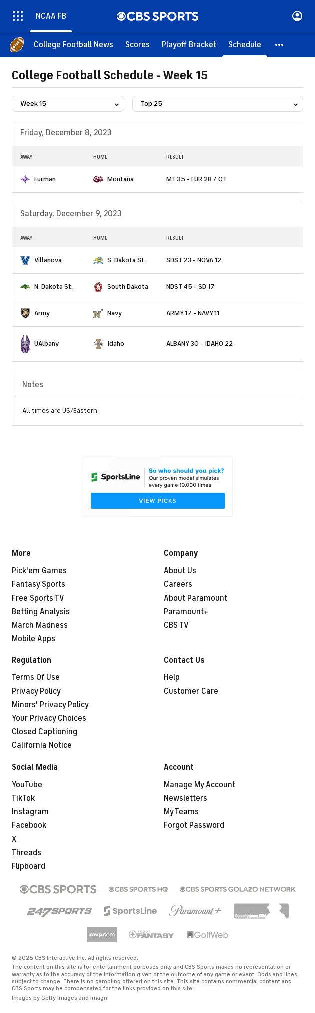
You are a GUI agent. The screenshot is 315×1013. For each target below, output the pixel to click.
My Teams (181, 812)
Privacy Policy (36, 691)
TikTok (23, 798)
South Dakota (127, 286)
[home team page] (25, 179)
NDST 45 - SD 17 (190, 286)
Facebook (29, 825)
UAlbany (46, 343)
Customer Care (191, 691)
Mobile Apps (33, 639)
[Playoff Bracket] (189, 44)
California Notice (42, 745)
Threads (26, 853)
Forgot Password (194, 825)
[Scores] (137, 44)
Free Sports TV (38, 598)
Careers (178, 584)
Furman (45, 179)
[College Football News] (73, 44)
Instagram (30, 812)
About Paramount (195, 598)
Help (172, 677)
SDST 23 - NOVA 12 (193, 260)
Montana (120, 179)
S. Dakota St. (126, 260)
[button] (279, 44)
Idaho (115, 343)
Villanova (48, 260)
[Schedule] (244, 44)
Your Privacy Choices (49, 718)
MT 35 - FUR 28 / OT (196, 179)
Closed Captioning (44, 732)
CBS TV (176, 625)
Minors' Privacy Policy (50, 705)
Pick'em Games (39, 571)
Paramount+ (186, 612)
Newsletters (185, 798)
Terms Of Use (36, 677)
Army (42, 313)
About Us (180, 571)
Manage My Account (199, 785)
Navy (114, 313)
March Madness (40, 625)
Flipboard (28, 866)
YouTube (27, 785)
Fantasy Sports (38, 584)
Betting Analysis (41, 612)
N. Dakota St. (53, 286)
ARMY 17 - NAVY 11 (192, 313)
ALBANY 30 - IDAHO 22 (199, 343)
